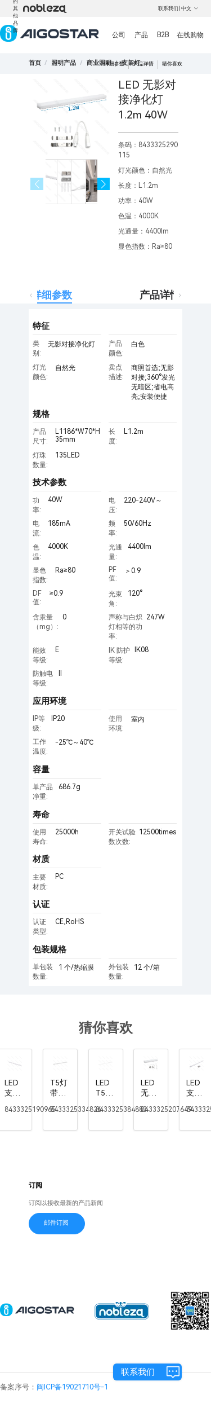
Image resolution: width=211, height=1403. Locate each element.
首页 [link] (35, 63)
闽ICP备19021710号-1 (72, 1387)
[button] (103, 184)
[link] (63, 63)
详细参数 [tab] (52, 295)
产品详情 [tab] (160, 295)
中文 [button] (190, 8)
